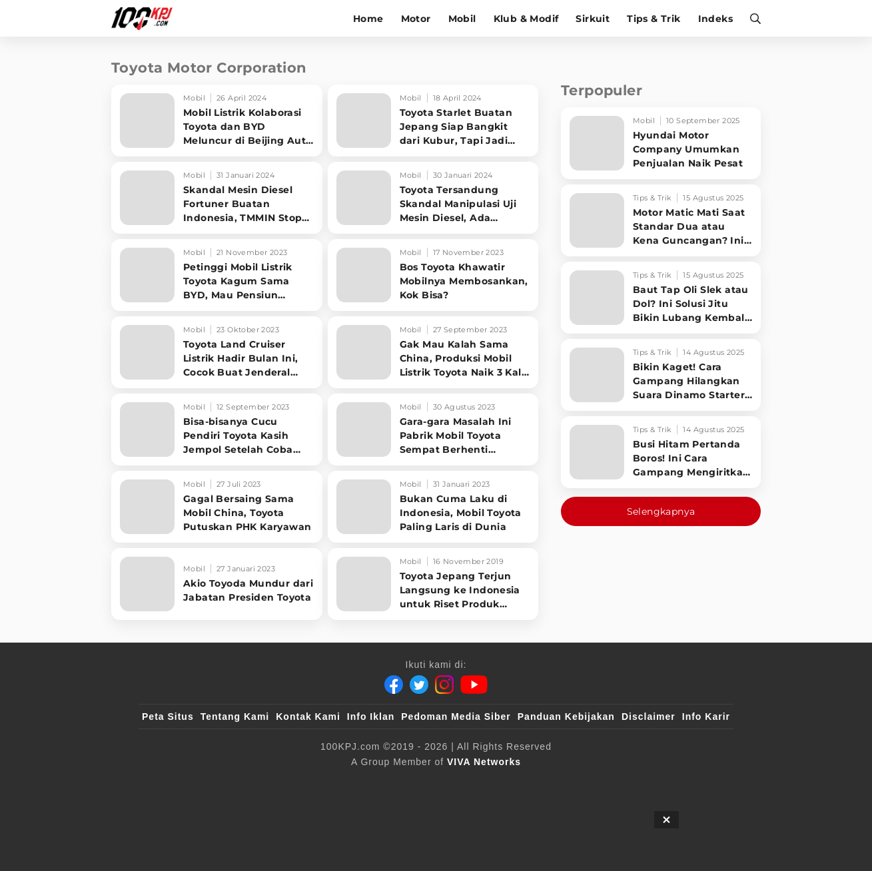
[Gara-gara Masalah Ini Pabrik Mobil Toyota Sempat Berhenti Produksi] (433, 429)
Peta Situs (168, 716)
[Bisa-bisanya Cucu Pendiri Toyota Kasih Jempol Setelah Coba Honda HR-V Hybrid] (216, 429)
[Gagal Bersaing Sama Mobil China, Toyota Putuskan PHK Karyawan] (216, 507)
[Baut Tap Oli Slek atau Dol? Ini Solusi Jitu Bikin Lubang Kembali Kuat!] (661, 298)
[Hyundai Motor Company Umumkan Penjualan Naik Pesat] (661, 143)
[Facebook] (393, 684)
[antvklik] (564, 783)
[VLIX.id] (356, 783)
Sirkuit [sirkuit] (593, 19)
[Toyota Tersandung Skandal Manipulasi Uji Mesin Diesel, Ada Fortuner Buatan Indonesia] (433, 198)
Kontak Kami (308, 716)
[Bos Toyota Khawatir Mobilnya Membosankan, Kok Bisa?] (433, 275)
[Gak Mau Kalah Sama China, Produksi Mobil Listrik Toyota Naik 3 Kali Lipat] (433, 352)
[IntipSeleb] (629, 783)
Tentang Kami (235, 716)
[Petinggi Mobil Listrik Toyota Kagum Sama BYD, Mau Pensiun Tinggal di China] (216, 275)
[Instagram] (444, 684)
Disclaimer (648, 716)
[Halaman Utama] (146, 18)
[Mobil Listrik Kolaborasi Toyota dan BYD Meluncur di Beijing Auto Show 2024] (216, 120)
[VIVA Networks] (484, 761)
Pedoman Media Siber (455, 716)
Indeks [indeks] (715, 19)
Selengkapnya (661, 511)
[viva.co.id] (178, 783)
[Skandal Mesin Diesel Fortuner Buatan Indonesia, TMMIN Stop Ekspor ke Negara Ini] (216, 198)
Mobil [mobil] (462, 19)
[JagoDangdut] (699, 783)
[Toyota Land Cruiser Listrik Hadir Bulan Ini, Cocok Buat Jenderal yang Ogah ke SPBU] (216, 352)
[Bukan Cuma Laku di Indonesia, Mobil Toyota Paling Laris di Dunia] (433, 507)
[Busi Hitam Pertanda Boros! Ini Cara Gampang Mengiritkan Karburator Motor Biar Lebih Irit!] (661, 452)
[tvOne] (462, 783)
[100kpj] (240, 783)
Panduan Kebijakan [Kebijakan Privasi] (566, 716)
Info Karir (706, 716)
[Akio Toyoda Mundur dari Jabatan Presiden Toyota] (216, 584)
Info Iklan (370, 716)
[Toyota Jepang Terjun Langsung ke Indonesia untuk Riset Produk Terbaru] (433, 584)
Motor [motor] (416, 19)
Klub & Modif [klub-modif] (526, 19)
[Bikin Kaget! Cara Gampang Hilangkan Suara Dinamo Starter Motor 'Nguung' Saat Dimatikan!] (661, 375)
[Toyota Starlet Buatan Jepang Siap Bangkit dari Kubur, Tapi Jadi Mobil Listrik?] (433, 120)
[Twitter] (419, 684)
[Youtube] (474, 684)
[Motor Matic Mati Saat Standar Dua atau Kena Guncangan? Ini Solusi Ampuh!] (661, 220)
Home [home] (368, 19)
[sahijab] (295, 783)
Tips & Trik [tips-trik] (653, 19)
